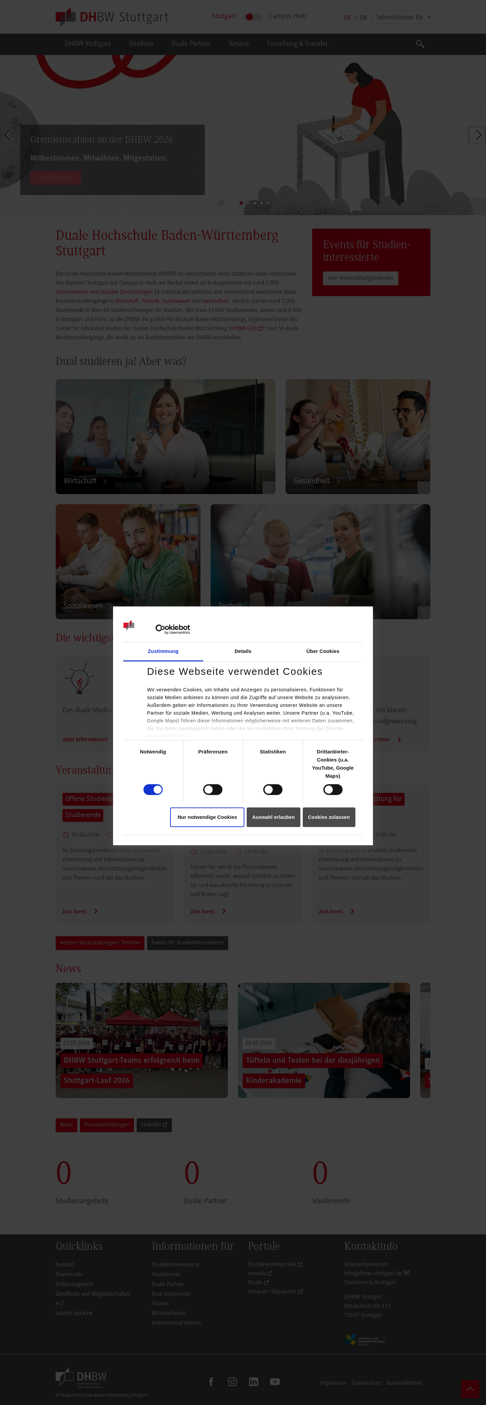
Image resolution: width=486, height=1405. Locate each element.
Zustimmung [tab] (163, 651)
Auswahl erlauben (273, 817)
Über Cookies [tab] (323, 651)
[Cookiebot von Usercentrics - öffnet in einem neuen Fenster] (160, 629)
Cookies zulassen (329, 817)
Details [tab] (243, 651)
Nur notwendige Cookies (207, 817)
